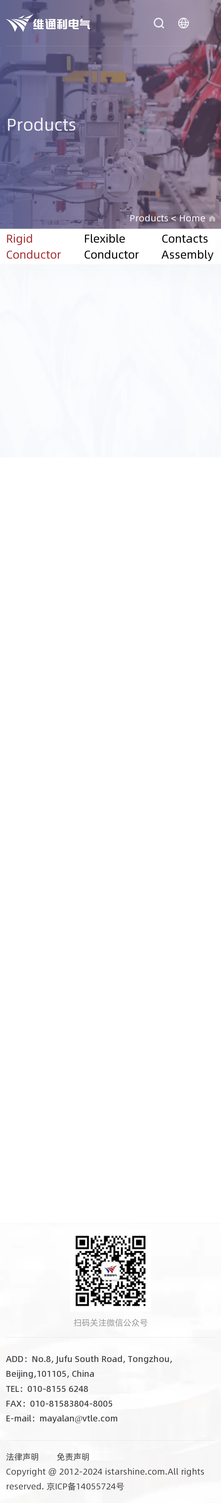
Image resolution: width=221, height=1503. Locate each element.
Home (192, 218)
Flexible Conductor (111, 246)
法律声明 (22, 1457)
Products (149, 218)
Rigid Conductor (33, 246)
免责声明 (73, 1457)
